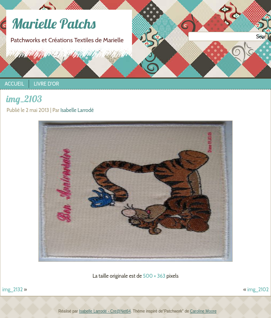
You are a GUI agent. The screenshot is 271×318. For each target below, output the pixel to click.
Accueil (14, 84)
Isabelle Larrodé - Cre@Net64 (105, 311)
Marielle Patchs (54, 23)
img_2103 (24, 99)
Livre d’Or (46, 84)
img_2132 (12, 289)
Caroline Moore (203, 311)
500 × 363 (154, 276)
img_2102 (258, 289)
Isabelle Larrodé (77, 110)
